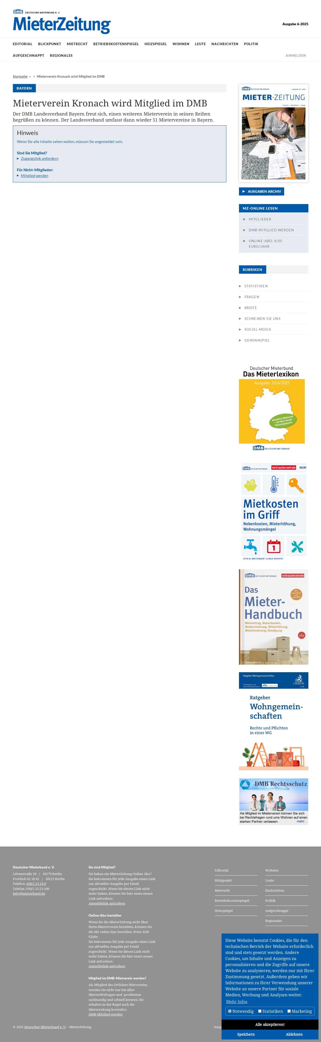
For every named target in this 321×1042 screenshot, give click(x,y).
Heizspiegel (156, 44)
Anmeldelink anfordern (107, 903)
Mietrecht (77, 44)
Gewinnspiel (257, 340)
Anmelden (296, 55)
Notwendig (241, 1011)
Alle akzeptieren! (270, 1024)
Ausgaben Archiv (264, 191)
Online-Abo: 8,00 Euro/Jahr (265, 243)
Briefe (251, 308)
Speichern (246, 1034)
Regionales (61, 55)
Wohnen (181, 44)
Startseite (20, 76)
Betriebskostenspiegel (116, 44)
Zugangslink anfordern (39, 158)
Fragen (252, 297)
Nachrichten (224, 44)
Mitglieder (260, 219)
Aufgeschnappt (28, 55)
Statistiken (256, 286)
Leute (200, 44)
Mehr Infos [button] (236, 1001)
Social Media (258, 329)
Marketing (299, 1011)
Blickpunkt (49, 44)
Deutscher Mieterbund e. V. (45, 1027)
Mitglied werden (34, 175)
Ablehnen (294, 1034)
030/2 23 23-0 (36, 883)
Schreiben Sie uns (263, 319)
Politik (251, 44)
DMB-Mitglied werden (271, 230)
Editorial (23, 44)
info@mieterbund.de (29, 893)
